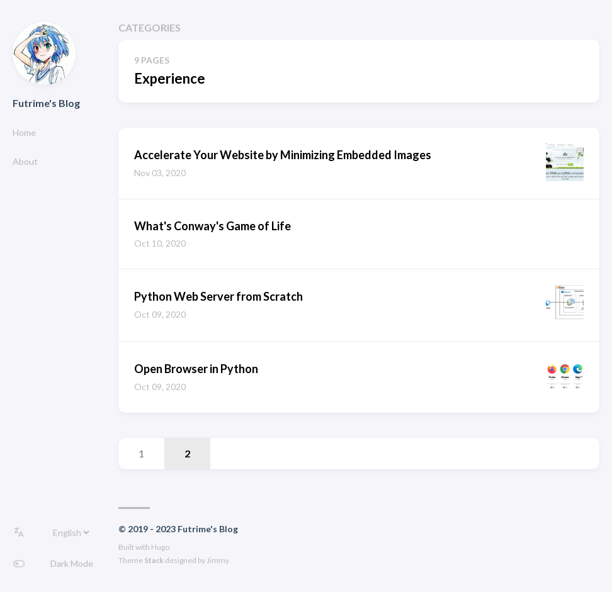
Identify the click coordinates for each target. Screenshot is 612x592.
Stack (154, 560)
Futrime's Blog (46, 103)
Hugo (160, 547)
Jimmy (218, 560)
